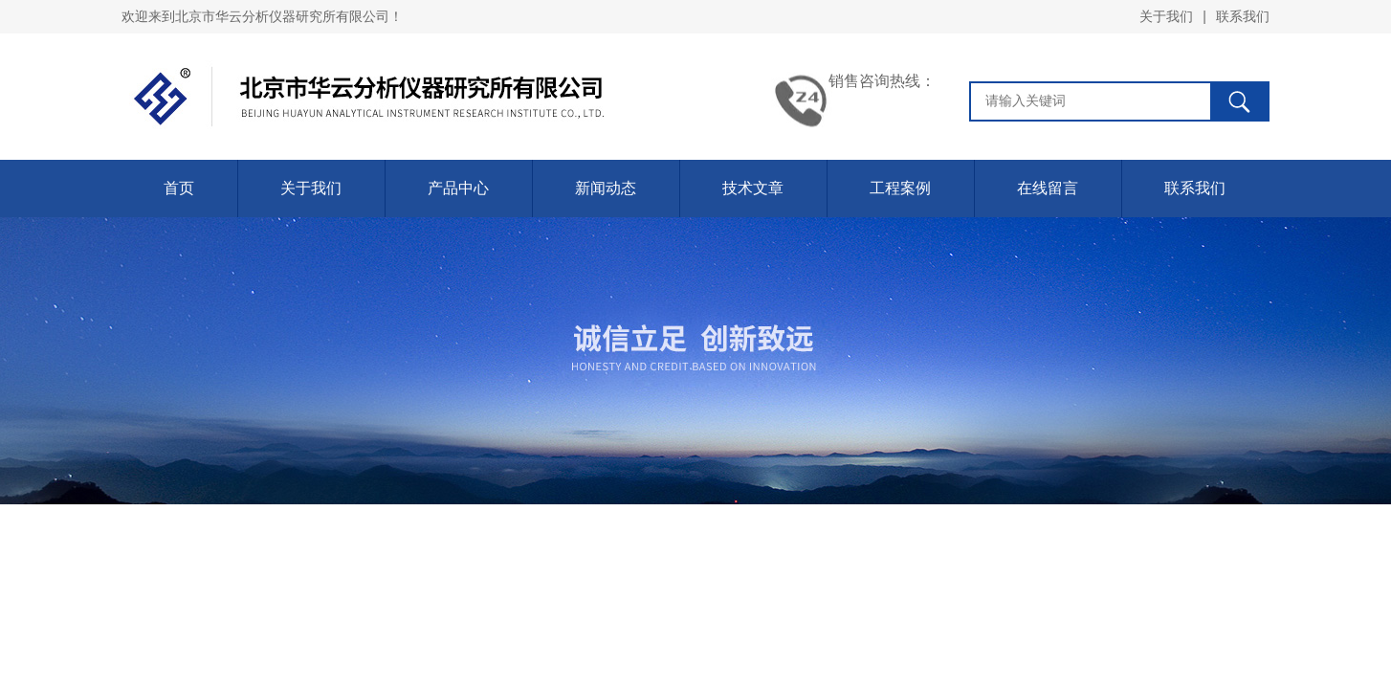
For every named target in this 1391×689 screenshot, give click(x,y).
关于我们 (1166, 16)
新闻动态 (605, 188)
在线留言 (1047, 188)
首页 (179, 188)
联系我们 (1243, 16)
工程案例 (900, 188)
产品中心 (458, 188)
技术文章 (753, 188)
